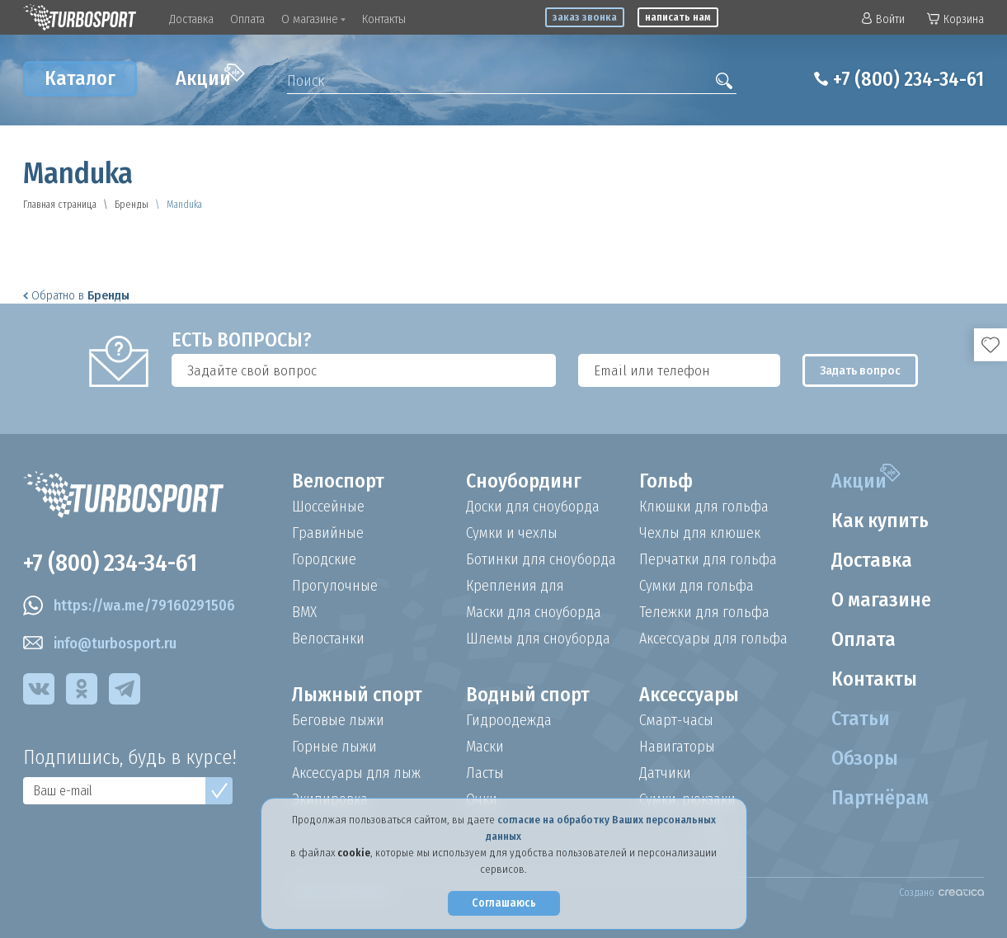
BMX (304, 612)
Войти (883, 19)
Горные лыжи (334, 746)
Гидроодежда (509, 720)
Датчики (665, 773)
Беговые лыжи (338, 720)
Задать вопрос (860, 370)
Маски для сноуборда (533, 612)
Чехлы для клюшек (699, 533)
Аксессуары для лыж (356, 773)
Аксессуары (689, 695)
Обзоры (864, 758)
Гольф (666, 481)
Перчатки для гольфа (708, 559)
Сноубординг (523, 481)
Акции (210, 77)
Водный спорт (528, 695)
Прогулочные (335, 585)
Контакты (384, 19)
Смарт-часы (676, 720)
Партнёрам (880, 798)
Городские (324, 559)
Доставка (191, 19)
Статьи (860, 718)
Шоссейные (328, 506)
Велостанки (328, 638)
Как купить (880, 520)
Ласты (485, 773)
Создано (941, 892)
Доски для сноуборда (533, 506)
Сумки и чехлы (512, 533)
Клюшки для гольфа (704, 506)
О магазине (313, 19)
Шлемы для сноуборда (538, 638)
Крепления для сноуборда (515, 585)
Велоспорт (338, 481)
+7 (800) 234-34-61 (908, 79)
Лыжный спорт (357, 695)
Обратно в (76, 295)
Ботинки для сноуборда (541, 559)
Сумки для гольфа (696, 585)
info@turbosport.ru (99, 643)
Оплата (247, 19)
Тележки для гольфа (704, 612)
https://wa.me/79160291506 (129, 605)
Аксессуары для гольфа (713, 638)
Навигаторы (677, 746)
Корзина (955, 19)
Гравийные (328, 533)
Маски (485, 746)
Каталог (80, 78)
